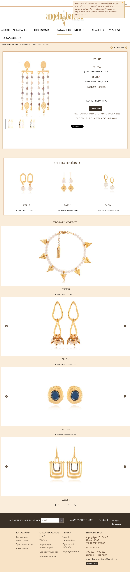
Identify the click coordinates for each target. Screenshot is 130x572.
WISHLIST (114, 30)
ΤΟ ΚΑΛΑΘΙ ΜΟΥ (11, 38)
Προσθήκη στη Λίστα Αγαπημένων (96, 118)
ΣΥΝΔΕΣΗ (95, 109)
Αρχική (5, 44)
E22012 (66, 359)
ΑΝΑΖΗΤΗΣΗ (99, 30)
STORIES (79, 30)
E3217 (26, 205)
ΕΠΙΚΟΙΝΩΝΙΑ (41, 30)
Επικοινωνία (22, 549)
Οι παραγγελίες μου (48, 552)
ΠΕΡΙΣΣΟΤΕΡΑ (92, 564)
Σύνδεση (43, 540)
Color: (95, 77)
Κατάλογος (14, 44)
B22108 (66, 289)
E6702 (67, 205)
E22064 (66, 500)
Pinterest (116, 524)
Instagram (115, 520)
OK (85, 14)
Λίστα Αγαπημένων (48, 556)
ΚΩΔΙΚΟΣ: (91, 87)
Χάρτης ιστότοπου (71, 552)
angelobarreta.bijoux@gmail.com (102, 559)
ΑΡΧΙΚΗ (5, 30)
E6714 (108, 205)
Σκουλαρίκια (36, 44)
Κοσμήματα (25, 44)
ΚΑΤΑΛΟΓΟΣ (64, 30)
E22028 (66, 429)
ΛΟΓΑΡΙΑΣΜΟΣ (21, 30)
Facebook (103, 520)
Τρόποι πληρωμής (24, 544)
